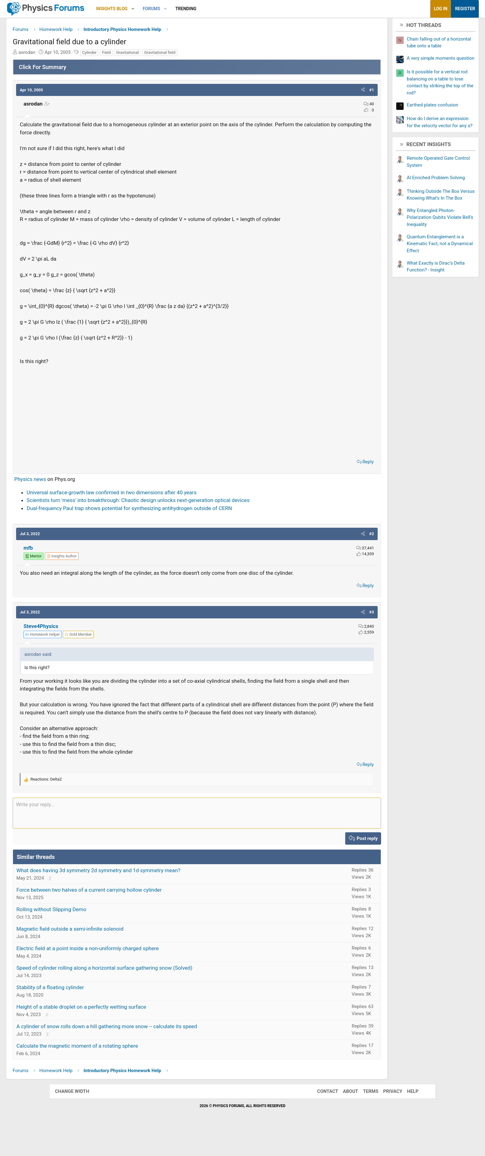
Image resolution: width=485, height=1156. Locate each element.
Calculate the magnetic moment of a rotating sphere (126, 1072)
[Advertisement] (197, 420)
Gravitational (176, 54)
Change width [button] (78, 1117)
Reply (318, 472)
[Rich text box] (197, 839)
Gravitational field (209, 54)
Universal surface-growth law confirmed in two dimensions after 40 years (161, 503)
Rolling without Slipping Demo (100, 935)
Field (155, 54)
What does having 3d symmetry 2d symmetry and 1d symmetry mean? (148, 896)
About (344, 1117)
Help (406, 1117)
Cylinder (138, 54)
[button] (182, 9)
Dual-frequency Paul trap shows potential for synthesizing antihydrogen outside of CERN (178, 518)
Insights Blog (161, 8)
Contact (321, 1117)
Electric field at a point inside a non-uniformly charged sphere (137, 974)
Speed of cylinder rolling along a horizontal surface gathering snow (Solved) (154, 994)
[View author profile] (111, 566)
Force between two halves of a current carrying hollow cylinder (138, 916)
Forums (200, 8)
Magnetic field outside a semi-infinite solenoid (119, 955)
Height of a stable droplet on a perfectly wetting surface (130, 1033)
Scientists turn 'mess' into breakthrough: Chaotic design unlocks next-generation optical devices (187, 510)
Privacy (386, 1117)
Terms (364, 1117)
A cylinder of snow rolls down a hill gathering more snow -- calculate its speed (156, 1052)
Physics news (79, 489)
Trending (235, 8)
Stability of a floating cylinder (99, 1013)
